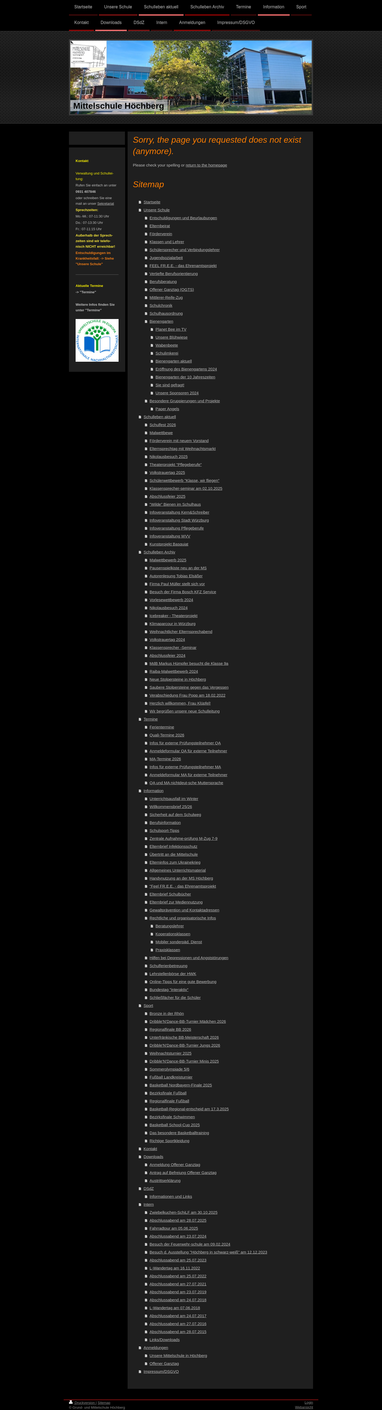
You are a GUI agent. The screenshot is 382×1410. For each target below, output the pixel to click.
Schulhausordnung (166, 313)
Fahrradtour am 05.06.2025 (174, 1228)
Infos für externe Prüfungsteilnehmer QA (185, 743)
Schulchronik (161, 305)
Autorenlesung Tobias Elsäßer (176, 576)
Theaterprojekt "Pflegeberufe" (176, 464)
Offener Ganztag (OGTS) (172, 289)
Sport (148, 1005)
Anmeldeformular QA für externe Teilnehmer (188, 751)
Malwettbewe (161, 432)
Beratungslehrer (169, 926)
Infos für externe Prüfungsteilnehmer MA (185, 767)
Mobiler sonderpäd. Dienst (178, 942)
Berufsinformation (165, 822)
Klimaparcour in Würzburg (173, 623)
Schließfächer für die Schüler (175, 997)
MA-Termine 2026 (165, 759)
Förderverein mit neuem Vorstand (179, 440)
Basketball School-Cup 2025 (175, 1125)
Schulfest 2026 (163, 424)
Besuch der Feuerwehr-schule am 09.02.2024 (190, 1244)
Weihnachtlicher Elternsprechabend (181, 631)
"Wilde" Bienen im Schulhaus (175, 504)
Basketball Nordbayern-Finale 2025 (181, 1085)
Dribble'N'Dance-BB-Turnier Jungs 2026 (185, 1045)
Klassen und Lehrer (167, 241)
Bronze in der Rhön (167, 1013)
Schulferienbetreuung (169, 965)
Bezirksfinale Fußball (168, 1093)
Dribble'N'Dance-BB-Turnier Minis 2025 (184, 1061)
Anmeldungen (156, 1347)
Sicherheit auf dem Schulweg (175, 814)
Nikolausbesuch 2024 (169, 607)
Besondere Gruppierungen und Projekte (185, 401)
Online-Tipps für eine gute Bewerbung (183, 981)
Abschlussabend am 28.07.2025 (178, 1220)
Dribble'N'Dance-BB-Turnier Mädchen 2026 (188, 1021)
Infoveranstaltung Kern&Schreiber (179, 512)
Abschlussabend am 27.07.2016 (178, 1323)
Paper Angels (167, 409)
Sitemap (104, 1403)
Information (153, 790)
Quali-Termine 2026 (167, 735)
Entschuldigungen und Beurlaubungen (183, 218)
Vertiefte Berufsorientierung (174, 273)
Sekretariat (105, 204)
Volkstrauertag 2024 (167, 639)
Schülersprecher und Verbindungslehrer (185, 249)
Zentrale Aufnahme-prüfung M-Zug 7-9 (184, 838)
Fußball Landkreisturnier (171, 1077)
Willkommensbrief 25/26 (171, 806)
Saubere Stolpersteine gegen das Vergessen (189, 687)
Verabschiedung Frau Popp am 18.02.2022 (187, 695)
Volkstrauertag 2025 (167, 472)
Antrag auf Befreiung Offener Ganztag (183, 1172)
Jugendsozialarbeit (166, 257)
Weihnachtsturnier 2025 (171, 1053)
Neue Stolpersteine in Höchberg (178, 679)
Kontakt (150, 1148)
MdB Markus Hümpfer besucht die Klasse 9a (189, 663)
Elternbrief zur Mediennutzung (176, 902)
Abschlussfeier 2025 (167, 496)
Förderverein (161, 234)
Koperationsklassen (172, 934)
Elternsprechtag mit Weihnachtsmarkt (183, 448)
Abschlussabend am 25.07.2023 (178, 1260)
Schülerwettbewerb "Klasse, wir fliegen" (184, 480)
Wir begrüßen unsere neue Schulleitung (185, 711)
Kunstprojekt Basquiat (169, 544)
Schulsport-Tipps (164, 830)
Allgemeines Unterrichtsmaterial (178, 870)
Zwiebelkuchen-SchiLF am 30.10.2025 (184, 1212)
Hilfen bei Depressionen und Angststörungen (189, 957)
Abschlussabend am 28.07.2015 (178, 1331)
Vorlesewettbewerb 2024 (171, 599)
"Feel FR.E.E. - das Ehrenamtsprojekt (183, 886)
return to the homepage (206, 165)
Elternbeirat (160, 226)
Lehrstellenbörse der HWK (173, 973)
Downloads (153, 1156)
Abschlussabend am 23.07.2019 (178, 1292)
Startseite (152, 202)
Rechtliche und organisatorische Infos (183, 918)
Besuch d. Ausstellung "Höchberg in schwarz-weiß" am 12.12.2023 (208, 1252)
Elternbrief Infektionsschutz (173, 846)
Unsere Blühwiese (171, 337)
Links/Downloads (165, 1339)
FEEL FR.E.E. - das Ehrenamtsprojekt (183, 265)
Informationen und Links (171, 1196)
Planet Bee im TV (170, 329)
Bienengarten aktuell (173, 361)
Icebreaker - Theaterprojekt (174, 615)
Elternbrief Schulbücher (170, 894)
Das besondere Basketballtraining (179, 1132)
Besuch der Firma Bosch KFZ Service (183, 592)
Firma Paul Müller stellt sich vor (177, 584)
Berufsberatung (163, 281)
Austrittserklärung (165, 1180)
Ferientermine (162, 727)
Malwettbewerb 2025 (168, 560)
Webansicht (304, 1407)
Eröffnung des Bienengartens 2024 (186, 369)
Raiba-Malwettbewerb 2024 (174, 671)
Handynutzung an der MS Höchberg (181, 878)
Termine (151, 719)
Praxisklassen (167, 950)
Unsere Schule (157, 210)
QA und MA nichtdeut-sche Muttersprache (186, 782)
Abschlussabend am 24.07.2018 (178, 1300)
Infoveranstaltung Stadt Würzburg (179, 520)
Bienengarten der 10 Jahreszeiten (185, 377)
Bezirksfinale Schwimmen (172, 1117)
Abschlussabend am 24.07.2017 (178, 1315)
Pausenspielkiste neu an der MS (178, 568)
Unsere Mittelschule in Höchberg (178, 1355)
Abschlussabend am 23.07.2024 (178, 1236)
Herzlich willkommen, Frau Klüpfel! (180, 703)
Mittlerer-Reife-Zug (166, 297)
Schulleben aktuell (160, 416)
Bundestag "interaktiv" (169, 989)
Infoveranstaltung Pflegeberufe (177, 528)
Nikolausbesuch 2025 (169, 456)
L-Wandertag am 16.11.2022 (175, 1268)
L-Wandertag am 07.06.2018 (175, 1308)
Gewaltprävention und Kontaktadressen (184, 910)
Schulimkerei (166, 353)
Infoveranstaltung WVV (170, 536)
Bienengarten (161, 321)
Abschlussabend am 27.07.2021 (178, 1284)
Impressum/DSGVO (161, 1371)
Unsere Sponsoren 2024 (177, 393)
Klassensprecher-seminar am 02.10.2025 (186, 488)
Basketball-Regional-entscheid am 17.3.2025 (189, 1109)
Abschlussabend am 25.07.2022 (178, 1276)
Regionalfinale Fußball (169, 1101)
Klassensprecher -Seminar (173, 647)
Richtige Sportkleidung (169, 1140)
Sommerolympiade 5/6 (169, 1069)
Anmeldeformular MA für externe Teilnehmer (188, 774)
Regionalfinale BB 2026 (170, 1029)
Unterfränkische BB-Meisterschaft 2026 (184, 1037)
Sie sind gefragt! (169, 385)
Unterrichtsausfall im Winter (174, 798)
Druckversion (82, 1403)
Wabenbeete (166, 345)
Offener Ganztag (164, 1363)
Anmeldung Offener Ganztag (175, 1164)
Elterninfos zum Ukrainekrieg (175, 862)
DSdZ (149, 1188)
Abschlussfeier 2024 (167, 655)
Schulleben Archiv (159, 552)
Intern (149, 1204)
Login (309, 1402)
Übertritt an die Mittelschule (174, 854)
